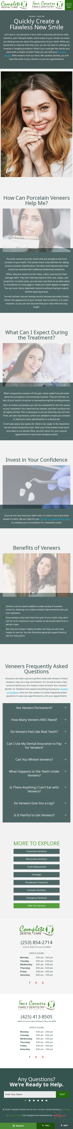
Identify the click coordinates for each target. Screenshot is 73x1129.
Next (62, 1094)
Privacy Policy (14, 1115)
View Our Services (36, 905)
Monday (24, 957)
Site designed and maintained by (45, 1115)
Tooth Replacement (36, 866)
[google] (36, 982)
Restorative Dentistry (36, 859)
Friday (23, 971)
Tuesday (24, 961)
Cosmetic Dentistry (36, 890)
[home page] (14, 5)
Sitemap (66, 1109)
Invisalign (36, 874)
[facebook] (29, 982)
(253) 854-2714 (36, 942)
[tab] (25, 1100)
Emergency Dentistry (36, 897)
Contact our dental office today (55, 519)
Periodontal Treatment (36, 882)
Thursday (25, 968)
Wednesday (26, 964)
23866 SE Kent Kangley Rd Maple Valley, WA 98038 (36, 1021)
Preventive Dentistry (36, 851)
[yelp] (42, 982)
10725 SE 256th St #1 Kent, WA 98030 (36, 947)
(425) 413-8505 (36, 1017)
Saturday (25, 975)
